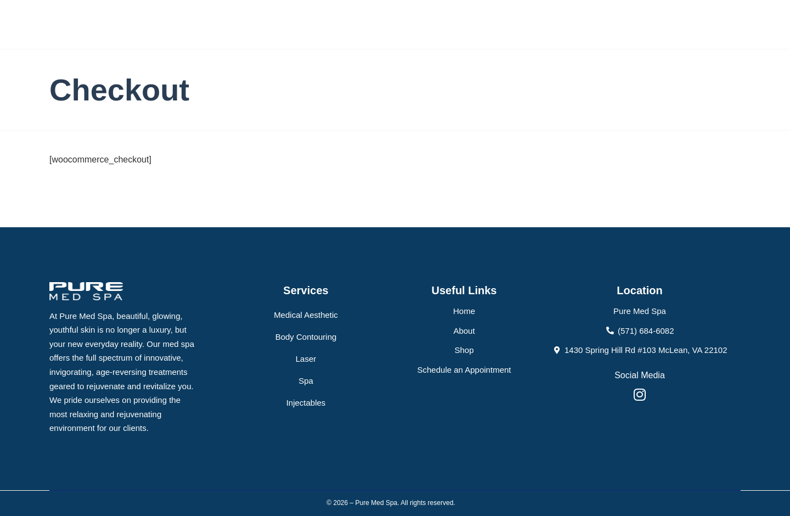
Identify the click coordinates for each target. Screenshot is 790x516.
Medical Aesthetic (306, 314)
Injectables (306, 402)
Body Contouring (306, 336)
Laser (306, 358)
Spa (305, 380)
